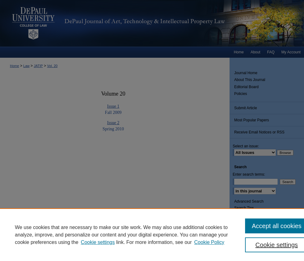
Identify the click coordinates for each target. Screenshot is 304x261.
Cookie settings (98, 242)
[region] (152, 234)
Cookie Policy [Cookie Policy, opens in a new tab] (209, 242)
